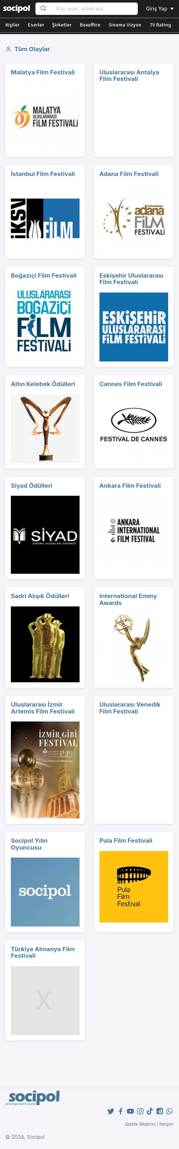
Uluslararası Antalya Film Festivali (129, 76)
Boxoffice (90, 25)
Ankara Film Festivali (130, 485)
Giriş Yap (160, 8)
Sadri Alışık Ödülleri (40, 596)
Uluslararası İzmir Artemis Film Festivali (42, 708)
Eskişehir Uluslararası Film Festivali (131, 279)
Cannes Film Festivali (130, 384)
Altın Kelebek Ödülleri (43, 384)
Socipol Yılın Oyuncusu (29, 844)
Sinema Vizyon (124, 25)
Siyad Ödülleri (31, 485)
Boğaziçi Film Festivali (44, 275)
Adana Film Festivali (129, 173)
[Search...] (95, 9)
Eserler (36, 25)
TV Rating (160, 25)
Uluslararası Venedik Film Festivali (130, 708)
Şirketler (62, 25)
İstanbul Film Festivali (43, 173)
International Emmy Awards (128, 599)
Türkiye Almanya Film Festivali (43, 952)
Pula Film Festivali (126, 840)
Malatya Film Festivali (43, 72)
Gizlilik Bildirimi (140, 1124)
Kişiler (12, 25)
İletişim (166, 1124)
